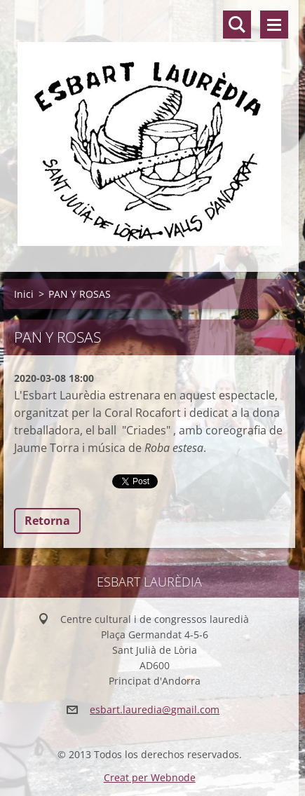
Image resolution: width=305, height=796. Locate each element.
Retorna (47, 520)
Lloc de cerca (237, 25)
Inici (24, 294)
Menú (274, 25)
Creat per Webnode (150, 777)
